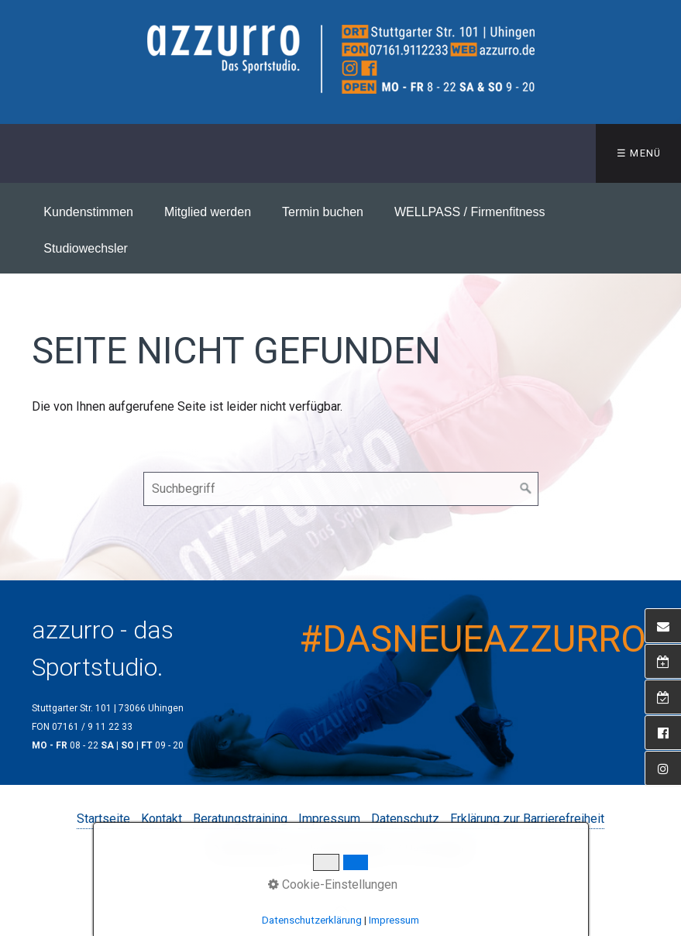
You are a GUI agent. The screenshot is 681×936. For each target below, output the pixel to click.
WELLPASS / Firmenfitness (469, 212)
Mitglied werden (207, 212)
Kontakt (161, 818)
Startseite (103, 818)
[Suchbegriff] (340, 489)
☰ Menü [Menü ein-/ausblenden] (639, 153)
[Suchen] (526, 489)
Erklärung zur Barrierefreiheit (527, 818)
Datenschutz (405, 818)
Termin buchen (322, 212)
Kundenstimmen (88, 212)
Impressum (329, 818)
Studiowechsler (85, 248)
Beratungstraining (240, 818)
